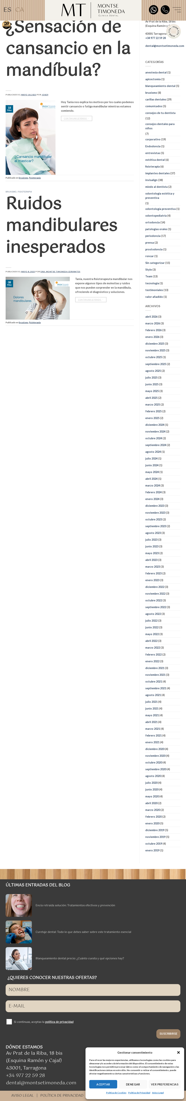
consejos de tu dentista (160, 113)
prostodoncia (154, 249)
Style (148, 269)
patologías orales (156, 229)
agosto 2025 (153, 370)
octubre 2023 (153, 519)
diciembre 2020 (154, 749)
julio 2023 (151, 539)
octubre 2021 (153, 681)
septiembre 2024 (155, 445)
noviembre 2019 (155, 836)
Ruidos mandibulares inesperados (61, 226)
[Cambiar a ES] (7, 10)
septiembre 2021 (155, 688)
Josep (45, 95)
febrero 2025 (153, 411)
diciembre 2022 (154, 586)
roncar (149, 256)
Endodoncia (152, 146)
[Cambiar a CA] (19, 10)
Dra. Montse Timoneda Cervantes (60, 271)
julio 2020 (151, 782)
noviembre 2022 (155, 593)
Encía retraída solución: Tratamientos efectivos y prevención (75, 905)
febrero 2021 (153, 735)
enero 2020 (152, 823)
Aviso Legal (158, 1092)
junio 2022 (151, 627)
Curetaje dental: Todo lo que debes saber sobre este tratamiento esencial (83, 932)
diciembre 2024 (154, 424)
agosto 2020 (153, 776)
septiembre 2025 (155, 364)
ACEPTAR (103, 1084)
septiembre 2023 (155, 526)
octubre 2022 (153, 600)
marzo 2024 (152, 485)
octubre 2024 (153, 438)
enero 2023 (152, 580)
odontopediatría (156, 215)
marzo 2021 (152, 728)
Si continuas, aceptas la (44, 1022)
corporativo (152, 139)
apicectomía (153, 79)
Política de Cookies (116, 1092)
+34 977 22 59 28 (25, 1076)
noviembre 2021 (155, 674)
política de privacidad (59, 1022)
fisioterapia (35, 178)
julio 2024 (151, 458)
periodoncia (152, 235)
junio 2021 (151, 708)
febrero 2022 (153, 654)
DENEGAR (133, 1084)
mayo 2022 (152, 634)
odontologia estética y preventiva (159, 195)
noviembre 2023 (155, 512)
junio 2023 (151, 546)
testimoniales (154, 290)
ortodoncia (152, 222)
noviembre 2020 (155, 755)
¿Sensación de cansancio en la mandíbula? (68, 49)
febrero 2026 (153, 330)
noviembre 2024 (155, 431)
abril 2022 (151, 640)
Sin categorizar (155, 262)
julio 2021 (151, 701)
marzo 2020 (152, 809)
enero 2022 (152, 661)
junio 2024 (151, 465)
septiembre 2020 (155, 769)
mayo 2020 (152, 796)
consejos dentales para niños (160, 126)
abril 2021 (151, 722)
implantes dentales (157, 173)
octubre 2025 (153, 357)
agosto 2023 (153, 532)
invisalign (151, 180)
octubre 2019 (153, 843)
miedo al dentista (156, 186)
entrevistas (152, 153)
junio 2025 (151, 384)
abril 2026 (151, 316)
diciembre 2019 (154, 830)
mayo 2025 (152, 391)
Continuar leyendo (76, 118)
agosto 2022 (153, 613)
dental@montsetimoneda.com (164, 45)
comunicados (153, 106)
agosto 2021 (153, 695)
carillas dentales (155, 99)
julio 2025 (151, 377)
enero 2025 (152, 418)
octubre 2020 (153, 762)
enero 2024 (152, 499)
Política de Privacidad (139, 1092)
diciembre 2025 (154, 343)
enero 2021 (152, 742)
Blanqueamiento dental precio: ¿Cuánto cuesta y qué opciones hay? (80, 958)
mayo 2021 (152, 715)
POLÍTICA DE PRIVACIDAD (61, 1096)
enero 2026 (152, 336)
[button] (178, 1052)
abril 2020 (151, 803)
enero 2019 (152, 850)
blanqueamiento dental (160, 86)
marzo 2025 (152, 404)
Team (148, 276)
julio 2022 (151, 620)
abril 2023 (151, 559)
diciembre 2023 (154, 505)
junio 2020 (151, 789)
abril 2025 (151, 397)
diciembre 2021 (154, 668)
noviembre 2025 (155, 350)
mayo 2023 (152, 553)
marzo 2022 (152, 647)
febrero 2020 (153, 816)
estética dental (155, 159)
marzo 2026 (152, 323)
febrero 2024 (153, 492)
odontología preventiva (160, 208)
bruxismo (23, 178)
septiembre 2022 (155, 607)
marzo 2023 (152, 566)
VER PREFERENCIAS (164, 1084)
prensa (149, 242)
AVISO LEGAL (22, 1096)
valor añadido (154, 296)
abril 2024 (151, 478)
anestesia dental (156, 72)
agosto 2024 (153, 451)
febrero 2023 (153, 573)
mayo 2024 (152, 472)
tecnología (152, 283)
